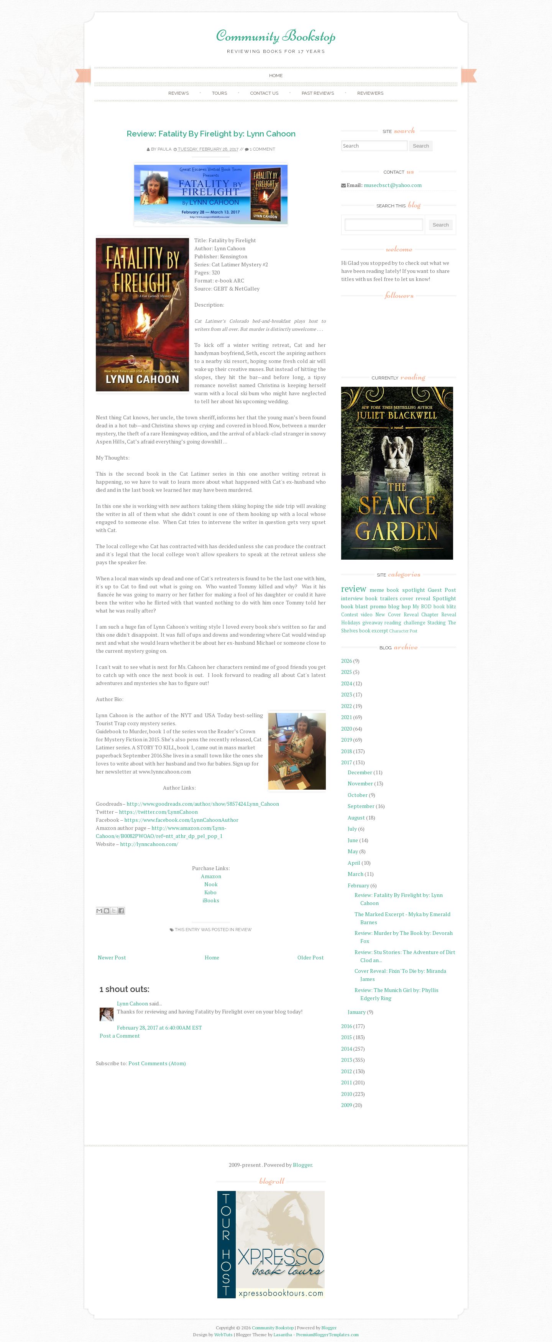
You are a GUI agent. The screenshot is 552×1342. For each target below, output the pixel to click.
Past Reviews (318, 93)
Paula (164, 149)
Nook (211, 884)
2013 (346, 1059)
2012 (346, 1071)
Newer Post (112, 957)
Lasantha (283, 1334)
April (354, 862)
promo (378, 606)
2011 (346, 1082)
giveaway (372, 622)
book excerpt (373, 630)
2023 (346, 694)
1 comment (262, 149)
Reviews (178, 93)
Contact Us (264, 93)
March (355, 873)
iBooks (211, 900)
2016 (346, 1026)
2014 (346, 1048)
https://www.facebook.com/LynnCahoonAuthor (180, 819)
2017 (346, 762)
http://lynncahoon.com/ (148, 844)
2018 (346, 751)
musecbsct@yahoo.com (393, 185)
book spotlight (406, 589)
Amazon (211, 876)
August (356, 817)
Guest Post (442, 589)
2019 (346, 739)
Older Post (310, 957)
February (358, 885)
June (353, 840)
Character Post (403, 631)
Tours (219, 93)
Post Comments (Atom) (157, 1063)
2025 (346, 671)
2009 (346, 1105)
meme (377, 589)
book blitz (445, 606)
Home (276, 75)
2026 (346, 660)
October (358, 794)
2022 (346, 706)
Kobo (211, 892)
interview (352, 598)
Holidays (350, 622)
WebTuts (223, 1334)
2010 (346, 1093)
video (367, 614)
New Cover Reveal (396, 614)
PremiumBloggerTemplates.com (327, 1334)
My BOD (422, 606)
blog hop (399, 606)
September (361, 806)
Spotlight (444, 598)
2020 (346, 728)
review (243, 929)
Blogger (302, 1164)
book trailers (381, 598)
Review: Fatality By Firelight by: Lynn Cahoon (211, 133)
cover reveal (415, 598)
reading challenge (404, 622)
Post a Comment (120, 1035)
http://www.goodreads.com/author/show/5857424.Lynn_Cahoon (203, 803)
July (352, 828)
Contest (349, 614)
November (360, 783)
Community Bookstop (276, 35)
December (360, 772)
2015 (346, 1037)
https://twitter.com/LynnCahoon (158, 811)
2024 (346, 683)
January (357, 1011)
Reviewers (370, 93)
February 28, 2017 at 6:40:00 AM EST (159, 1027)
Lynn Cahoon (132, 1003)
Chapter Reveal (438, 614)
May (353, 851)
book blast (354, 606)
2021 (346, 717)
